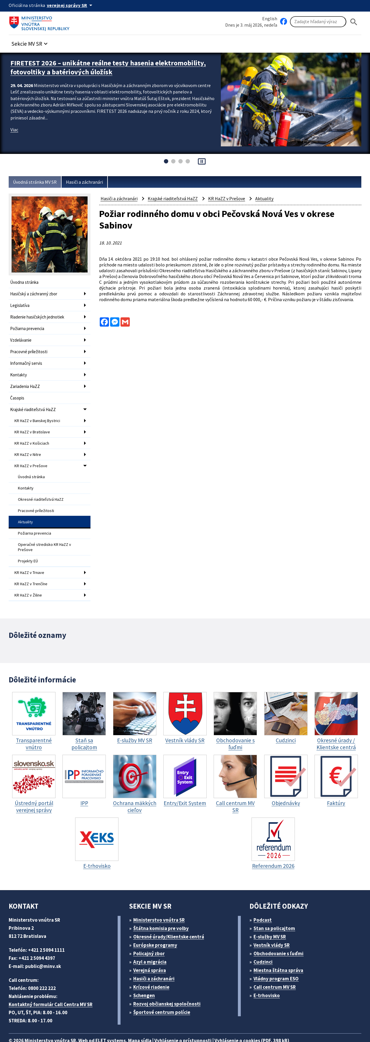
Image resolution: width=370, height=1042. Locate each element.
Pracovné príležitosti (29, 348)
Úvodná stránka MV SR (37, 182)
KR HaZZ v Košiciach (33, 435)
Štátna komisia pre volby (163, 911)
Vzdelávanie (22, 337)
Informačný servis (27, 359)
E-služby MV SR (273, 919)
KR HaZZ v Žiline (29, 579)
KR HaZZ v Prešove (32, 456)
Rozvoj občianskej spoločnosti (169, 986)
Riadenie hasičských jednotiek (39, 315)
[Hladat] (353, 22)
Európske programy (157, 928)
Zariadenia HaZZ (26, 381)
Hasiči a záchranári (90, 182)
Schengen (146, 978)
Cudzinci (265, 944)
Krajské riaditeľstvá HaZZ (34, 403)
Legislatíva (20, 304)
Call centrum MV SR (278, 970)
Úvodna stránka (25, 282)
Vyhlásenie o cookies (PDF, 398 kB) (268, 1023)
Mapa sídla (148, 1023)
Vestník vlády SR (274, 928)
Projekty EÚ (28, 546)
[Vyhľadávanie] (318, 21)
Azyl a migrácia (152, 944)
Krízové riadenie (153, 970)
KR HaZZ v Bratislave (33, 424)
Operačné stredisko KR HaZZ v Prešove (46, 533)
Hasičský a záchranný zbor (36, 293)
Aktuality (25, 509)
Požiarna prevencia (28, 326)
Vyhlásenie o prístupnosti (194, 1023)
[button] (32, 42)
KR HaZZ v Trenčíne (32, 568)
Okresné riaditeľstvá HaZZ (41, 488)
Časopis (18, 392)
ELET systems (116, 1023)
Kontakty (18, 370)
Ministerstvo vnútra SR (160, 902)
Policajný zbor (150, 936)
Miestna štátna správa (280, 953)
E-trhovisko (268, 978)
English (269, 18)
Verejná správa (151, 953)
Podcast (264, 902)
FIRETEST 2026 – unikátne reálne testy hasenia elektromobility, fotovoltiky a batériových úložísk (90, 67)
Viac (14, 127)
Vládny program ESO (279, 961)
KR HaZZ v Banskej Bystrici (39, 413)
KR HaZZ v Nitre (29, 445)
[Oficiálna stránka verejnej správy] (72, 5)
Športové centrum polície (163, 995)
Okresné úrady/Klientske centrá (170, 919)
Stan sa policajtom (276, 911)
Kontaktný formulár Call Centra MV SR (53, 987)
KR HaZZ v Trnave (31, 557)
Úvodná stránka (32, 467)
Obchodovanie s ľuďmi (281, 936)
